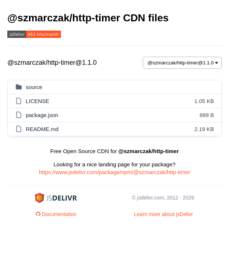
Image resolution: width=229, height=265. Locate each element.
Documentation (56, 214)
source (34, 87)
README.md (42, 129)
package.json (42, 115)
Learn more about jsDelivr (163, 214)
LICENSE (37, 101)
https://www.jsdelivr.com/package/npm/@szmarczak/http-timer (114, 172)
